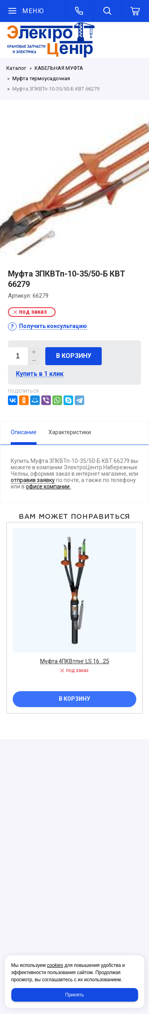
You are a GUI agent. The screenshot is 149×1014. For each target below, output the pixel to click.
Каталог (16, 68)
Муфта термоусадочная (41, 78)
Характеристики (69, 432)
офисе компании (48, 486)
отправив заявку (33, 480)
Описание (24, 432)
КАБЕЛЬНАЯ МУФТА (59, 68)
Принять (74, 995)
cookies (55, 965)
